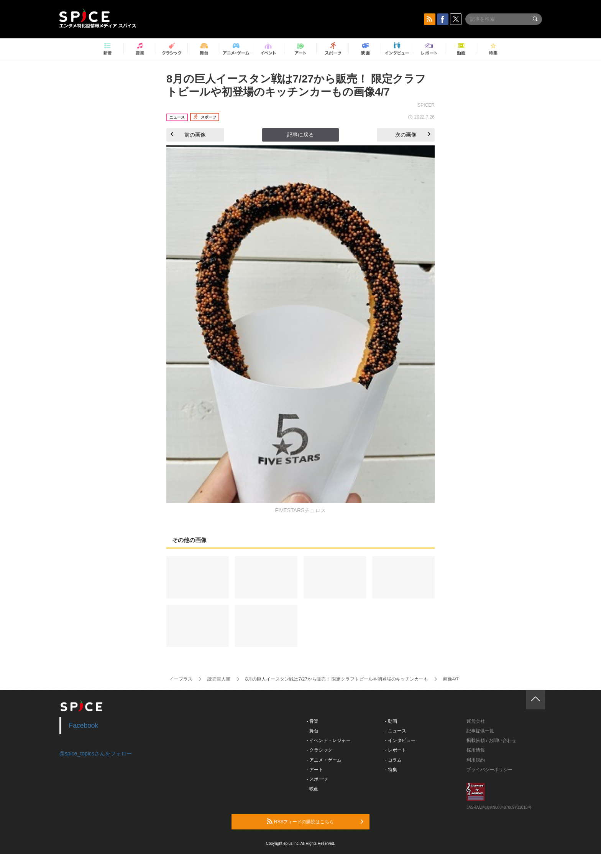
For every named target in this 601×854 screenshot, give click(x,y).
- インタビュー (400, 740)
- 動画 (391, 721)
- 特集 (391, 769)
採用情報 (475, 750)
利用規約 (475, 760)
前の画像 (188, 135)
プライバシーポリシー (489, 769)
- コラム (393, 760)
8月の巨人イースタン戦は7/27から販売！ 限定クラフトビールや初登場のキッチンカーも (336, 679)
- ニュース (395, 731)
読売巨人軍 (218, 679)
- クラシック (319, 750)
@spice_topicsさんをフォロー (95, 753)
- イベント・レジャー (329, 740)
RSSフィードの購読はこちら (315, 821)
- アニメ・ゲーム (324, 760)
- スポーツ (317, 779)
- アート (315, 769)
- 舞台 (313, 731)
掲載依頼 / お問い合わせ (491, 740)
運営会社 (475, 721)
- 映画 (313, 788)
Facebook (84, 725)
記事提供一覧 (480, 731)
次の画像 (412, 135)
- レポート (395, 750)
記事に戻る (300, 135)
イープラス (180, 679)
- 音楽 (313, 721)
